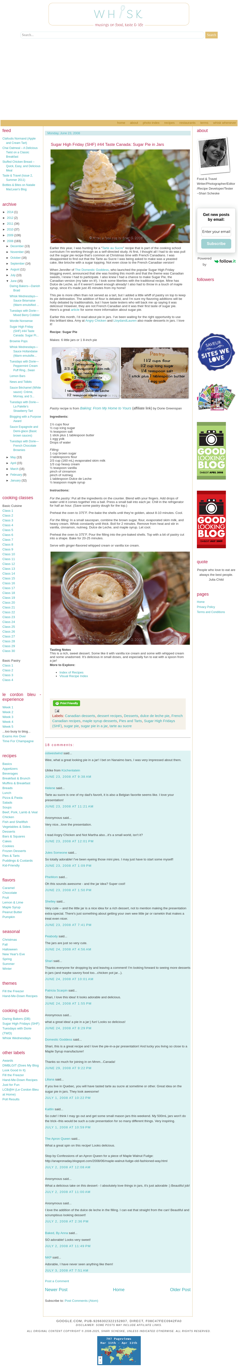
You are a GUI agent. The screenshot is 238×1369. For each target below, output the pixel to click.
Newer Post (56, 1289)
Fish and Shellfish (15, 822)
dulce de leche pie (155, 716)
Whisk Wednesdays (16, 1038)
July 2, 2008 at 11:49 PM (68, 1246)
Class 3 (7, 520)
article (75, 309)
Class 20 (8, 602)
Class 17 (8, 588)
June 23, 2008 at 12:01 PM (69, 841)
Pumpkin (8, 917)
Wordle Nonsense (21, 321)
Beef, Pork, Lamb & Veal (19, 812)
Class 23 (8, 617)
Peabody (51, 936)
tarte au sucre (121, 726)
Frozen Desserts (14, 851)
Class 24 (8, 622)
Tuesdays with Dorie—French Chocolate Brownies (24, 446)
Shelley (50, 901)
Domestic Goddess (58, 1039)
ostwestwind (54, 753)
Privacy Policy (206, 607)
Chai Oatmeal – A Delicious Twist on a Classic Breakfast (19, 152)
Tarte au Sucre (112, 248)
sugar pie (71, 726)
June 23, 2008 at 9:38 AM (68, 776)
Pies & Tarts (11, 856)
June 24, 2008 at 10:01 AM (69, 979)
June (13, 281)
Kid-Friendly (11, 865)
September (17, 263)
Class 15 (8, 578)
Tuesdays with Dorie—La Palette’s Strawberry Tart (24, 406)
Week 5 (7, 726)
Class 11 (8, 559)
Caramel (8, 888)
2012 (10, 218)
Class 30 (8, 651)
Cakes (7, 841)
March (14, 469)
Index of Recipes (71, 672)
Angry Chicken (95, 320)
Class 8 (7, 544)
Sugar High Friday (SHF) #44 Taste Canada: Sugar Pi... (24, 331)
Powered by (217, 261)
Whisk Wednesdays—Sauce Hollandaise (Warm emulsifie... (24, 351)
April (13, 463)
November (17, 252)
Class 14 (8, 573)
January (16, 480)
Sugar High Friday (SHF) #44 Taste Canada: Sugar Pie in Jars (107, 144)
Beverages (10, 773)
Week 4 (7, 722)
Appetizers (10, 768)
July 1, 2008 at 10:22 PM (68, 1098)
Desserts (8, 831)
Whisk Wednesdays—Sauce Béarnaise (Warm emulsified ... (24, 301)
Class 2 (7, 515)
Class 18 (8, 593)
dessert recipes (109, 716)
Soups (7, 807)
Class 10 (8, 554)
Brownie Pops (19, 341)
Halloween (9, 949)
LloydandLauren (125, 320)
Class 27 (8, 636)
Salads (7, 802)
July (13, 275)
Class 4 (7, 525)
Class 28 (8, 641)
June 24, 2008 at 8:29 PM (68, 1028)
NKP (48, 1257)
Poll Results (10, 1099)
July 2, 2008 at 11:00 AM (67, 1192)
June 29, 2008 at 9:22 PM (68, 1068)
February (16, 474)
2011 (10, 223)
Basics (7, 764)
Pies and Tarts (130, 721)
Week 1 (7, 707)
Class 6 (7, 535)
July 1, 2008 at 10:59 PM (68, 1127)
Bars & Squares (13, 836)
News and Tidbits (21, 382)
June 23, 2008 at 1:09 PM (68, 865)
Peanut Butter (12, 912)
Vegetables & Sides (16, 827)
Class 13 (8, 568)
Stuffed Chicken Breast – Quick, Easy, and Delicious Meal (21, 166)
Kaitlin (49, 1109)
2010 (10, 229)
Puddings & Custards (17, 860)
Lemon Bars (17, 376)
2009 (10, 235)
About (134, 123)
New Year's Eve (13, 954)
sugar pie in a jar (94, 726)
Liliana (49, 1079)
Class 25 (8, 627)
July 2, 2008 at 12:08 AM (67, 1167)
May (13, 457)
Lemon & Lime (12, 902)
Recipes (169, 123)
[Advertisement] (119, 84)
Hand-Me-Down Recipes (19, 996)
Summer (8, 964)
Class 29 (8, 646)
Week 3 (7, 717)
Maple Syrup (11, 907)
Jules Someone (56, 852)
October (16, 257)
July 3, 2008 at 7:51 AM (67, 1270)
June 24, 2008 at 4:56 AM (68, 949)
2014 (10, 212)
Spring (7, 959)
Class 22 (8, 612)
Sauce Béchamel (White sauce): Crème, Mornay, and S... (25, 392)
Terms (204, 123)
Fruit (5, 897)
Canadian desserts (80, 716)
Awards (7, 1060)
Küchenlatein (70, 770)
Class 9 (7, 549)
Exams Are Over (14, 736)
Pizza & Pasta (12, 797)
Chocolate (9, 893)
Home (121, 123)
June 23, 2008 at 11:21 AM (69, 806)
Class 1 (7, 510)
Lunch (6, 793)
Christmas (9, 939)
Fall (4, 944)
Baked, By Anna (56, 1233)
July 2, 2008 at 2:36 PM (67, 1221)
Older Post (180, 1289)
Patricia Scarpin (56, 990)
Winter (7, 968)
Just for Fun (10, 1085)
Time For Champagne (18, 741)
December (17, 246)
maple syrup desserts (99, 721)
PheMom (51, 877)
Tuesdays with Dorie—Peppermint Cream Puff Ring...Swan (24, 366)
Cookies (8, 846)
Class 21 (8, 607)
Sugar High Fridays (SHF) (20, 1023)
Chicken (8, 817)
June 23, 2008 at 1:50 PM (68, 890)
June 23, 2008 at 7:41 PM (68, 925)
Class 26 (8, 631)
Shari (48, 961)
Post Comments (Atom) (81, 1300)
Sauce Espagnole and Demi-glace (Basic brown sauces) (24, 431)
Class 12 (8, 564)
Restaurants (187, 123)
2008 (10, 241)
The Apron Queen (57, 1138)
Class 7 (7, 539)
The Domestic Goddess (92, 270)
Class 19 (8, 597)
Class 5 (7, 530)
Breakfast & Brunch (16, 778)
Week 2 (7, 712)
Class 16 (8, 583)
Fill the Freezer (13, 991)
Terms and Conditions (211, 612)
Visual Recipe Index (74, 676)
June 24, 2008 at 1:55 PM (68, 1003)
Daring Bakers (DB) (16, 1019)
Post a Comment (57, 1281)
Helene (50, 788)
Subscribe (216, 244)
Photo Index (151, 123)
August (15, 269)
